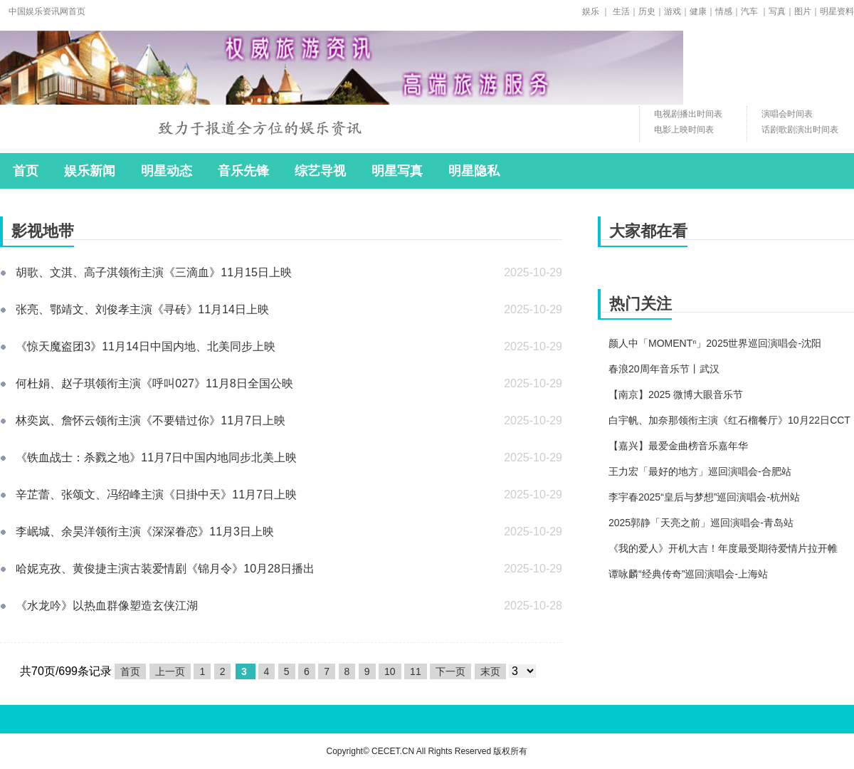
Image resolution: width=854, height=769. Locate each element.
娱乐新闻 (89, 171)
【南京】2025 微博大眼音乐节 (675, 394)
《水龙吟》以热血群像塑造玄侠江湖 (107, 606)
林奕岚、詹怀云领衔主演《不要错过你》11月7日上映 (150, 420)
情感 (723, 11)
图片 (802, 11)
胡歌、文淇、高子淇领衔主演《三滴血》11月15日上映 (154, 272)
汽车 (749, 11)
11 (415, 671)
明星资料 (837, 11)
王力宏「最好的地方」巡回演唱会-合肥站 (699, 471)
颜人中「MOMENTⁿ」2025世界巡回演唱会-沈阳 (714, 343)
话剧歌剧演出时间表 (799, 130)
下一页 (450, 671)
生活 (621, 11)
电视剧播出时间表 (688, 114)
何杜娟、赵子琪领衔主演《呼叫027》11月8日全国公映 (154, 383)
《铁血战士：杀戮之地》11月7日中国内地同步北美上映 (156, 457)
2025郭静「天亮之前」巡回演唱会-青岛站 (701, 522)
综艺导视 (320, 171)
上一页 (170, 671)
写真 (777, 11)
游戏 (672, 11)
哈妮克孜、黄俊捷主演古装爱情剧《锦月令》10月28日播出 (165, 569)
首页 (25, 171)
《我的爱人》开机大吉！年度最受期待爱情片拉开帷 (723, 548)
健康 (698, 11)
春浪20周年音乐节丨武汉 (663, 369)
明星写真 (397, 171)
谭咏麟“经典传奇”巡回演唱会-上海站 (688, 574)
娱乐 (590, 11)
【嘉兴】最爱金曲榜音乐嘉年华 (678, 445)
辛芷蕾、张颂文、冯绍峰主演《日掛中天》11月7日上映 (156, 494)
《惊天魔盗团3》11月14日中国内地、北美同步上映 (145, 346)
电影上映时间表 (684, 130)
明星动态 (166, 171)
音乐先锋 (243, 171)
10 (390, 671)
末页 (490, 671)
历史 (646, 11)
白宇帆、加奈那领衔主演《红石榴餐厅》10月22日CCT (729, 420)
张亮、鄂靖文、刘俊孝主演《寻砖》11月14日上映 (142, 309)
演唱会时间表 (787, 114)
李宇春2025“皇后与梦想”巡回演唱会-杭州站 (704, 497)
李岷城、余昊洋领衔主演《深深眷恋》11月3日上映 (145, 531)
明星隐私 (474, 171)
